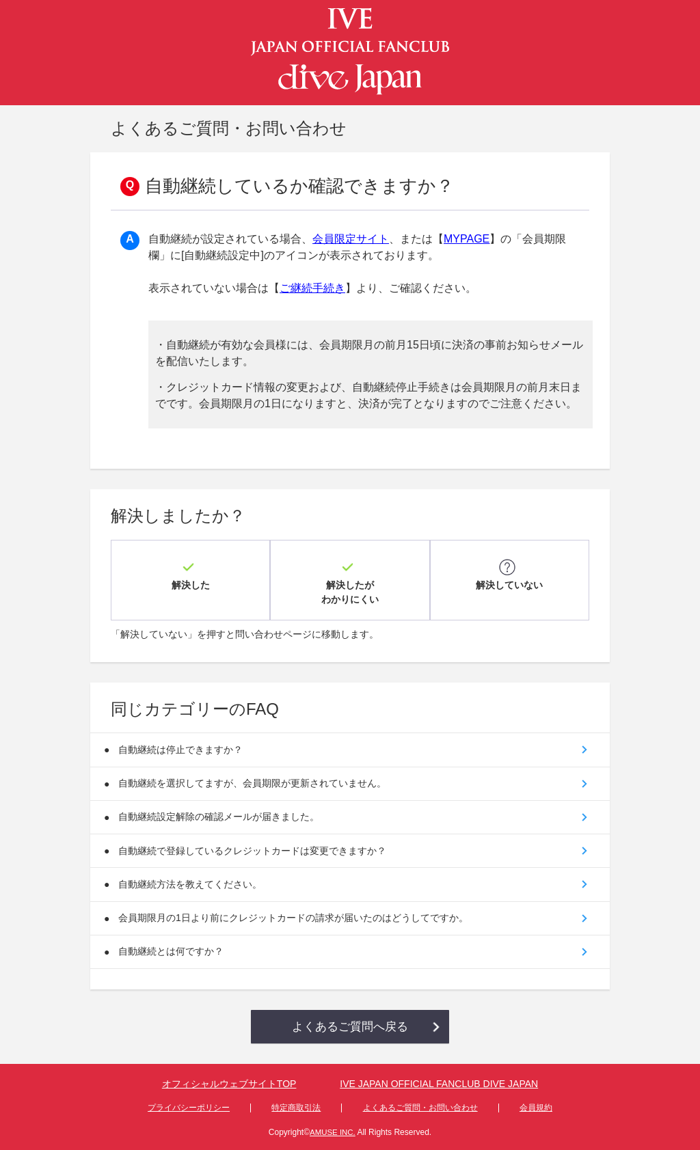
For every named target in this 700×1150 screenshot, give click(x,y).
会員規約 (536, 1106)
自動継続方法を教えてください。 (193, 877)
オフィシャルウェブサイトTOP (229, 1083)
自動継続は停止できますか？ (183, 735)
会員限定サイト (350, 239)
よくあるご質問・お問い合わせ (420, 1106)
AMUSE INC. (332, 1130)
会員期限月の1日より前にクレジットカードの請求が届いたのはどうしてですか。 (296, 912)
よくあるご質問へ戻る (350, 1025)
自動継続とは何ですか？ (173, 948)
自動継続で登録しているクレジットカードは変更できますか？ (255, 841)
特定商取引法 (296, 1106)
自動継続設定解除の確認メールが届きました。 (221, 806)
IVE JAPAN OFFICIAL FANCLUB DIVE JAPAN (439, 1083)
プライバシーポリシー (189, 1106)
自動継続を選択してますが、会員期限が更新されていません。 (255, 770)
